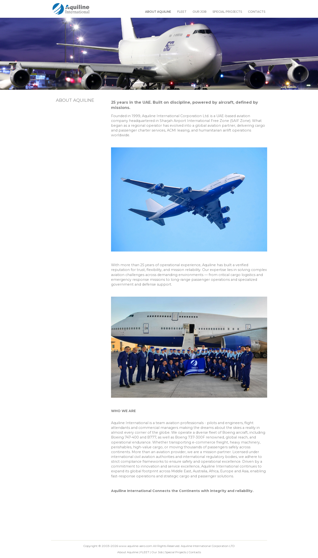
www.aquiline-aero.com (135, 546)
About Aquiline (158, 11)
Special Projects (227, 11)
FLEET (182, 11)
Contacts (256, 11)
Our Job (199, 11)
